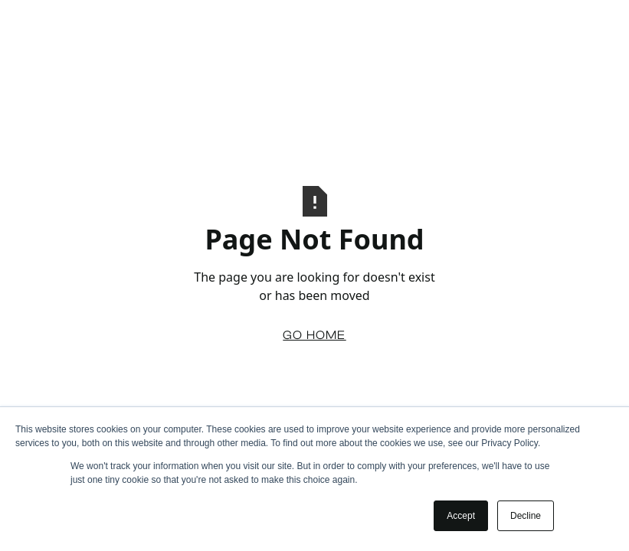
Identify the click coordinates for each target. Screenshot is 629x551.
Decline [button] (525, 515)
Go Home (314, 335)
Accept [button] (461, 515)
